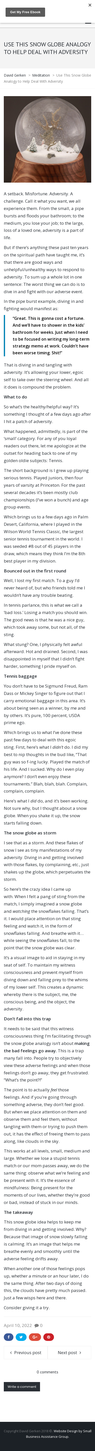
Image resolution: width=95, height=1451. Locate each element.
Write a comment (22, 1386)
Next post (67, 1352)
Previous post (27, 1352)
